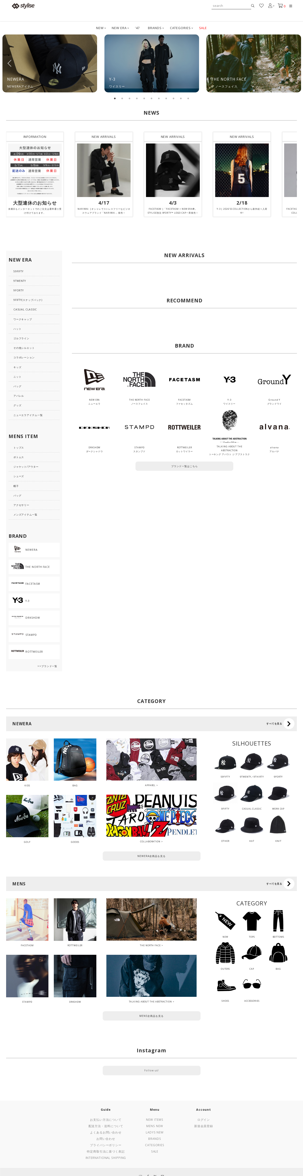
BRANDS (154, 28)
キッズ (17, 367)
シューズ (18, 476)
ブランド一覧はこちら (184, 466)
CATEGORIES (180, 28)
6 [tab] (151, 98)
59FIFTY (18, 271)
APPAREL (150, 785)
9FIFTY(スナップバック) (28, 300)
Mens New (154, 1126)
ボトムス (18, 457)
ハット (17, 328)
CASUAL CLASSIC (25, 309)
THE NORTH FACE (150, 945)
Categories (154, 1145)
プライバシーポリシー (106, 1145)
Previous (9, 63)
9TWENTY (19, 281)
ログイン (203, 1119)
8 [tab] (166, 98)
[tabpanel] (49, 63)
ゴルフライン (21, 338)
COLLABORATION (150, 841)
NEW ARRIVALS (104, 136)
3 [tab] (129, 98)
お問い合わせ (105, 1139)
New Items (154, 1119)
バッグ (17, 386)
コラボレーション (24, 357)
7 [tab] (159, 98)
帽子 (16, 486)
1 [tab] (114, 98)
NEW (100, 28)
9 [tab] (173, 98)
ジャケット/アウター (26, 466)
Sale (154, 1151)
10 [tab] (181, 98)
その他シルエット (24, 348)
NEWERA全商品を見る (151, 856)
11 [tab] (188, 98)
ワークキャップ (22, 319)
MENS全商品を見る (151, 1016)
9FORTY (18, 290)
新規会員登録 (203, 1126)
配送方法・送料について (106, 1126)
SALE (203, 28)
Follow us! (151, 1070)
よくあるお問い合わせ (106, 1132)
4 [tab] (137, 98)
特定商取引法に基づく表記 (106, 1151)
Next (293, 63)
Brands (154, 1139)
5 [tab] (144, 98)
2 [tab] (122, 98)
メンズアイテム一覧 (25, 514)
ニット (17, 376)
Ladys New (155, 1132)
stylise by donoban (23, 6)
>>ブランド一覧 (47, 666)
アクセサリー (21, 505)
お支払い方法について (106, 1119)
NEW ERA (119, 28)
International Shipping (106, 1158)
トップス (18, 447)
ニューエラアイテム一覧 (28, 415)
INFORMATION (34, 136)
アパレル (18, 395)
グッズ (17, 405)
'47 (137, 28)
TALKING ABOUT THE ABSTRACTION (150, 1001)
